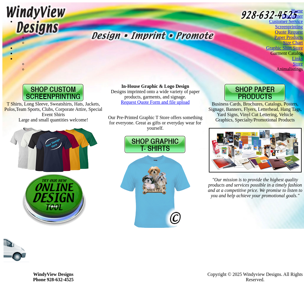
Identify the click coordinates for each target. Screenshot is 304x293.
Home (297, 10)
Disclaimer (292, 16)
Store (298, 63)
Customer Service (286, 21)
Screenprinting (289, 26)
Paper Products (289, 37)
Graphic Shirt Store (284, 47)
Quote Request (289, 31)
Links (297, 58)
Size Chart (293, 42)
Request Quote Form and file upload (155, 102)
